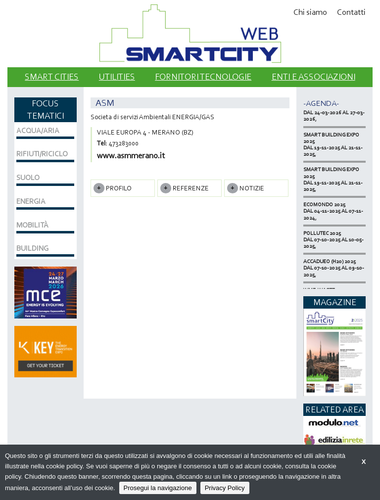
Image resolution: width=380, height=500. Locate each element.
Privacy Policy (225, 488)
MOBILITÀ (32, 225)
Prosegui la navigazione (158, 488)
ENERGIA (31, 201)
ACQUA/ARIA (37, 130)
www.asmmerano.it (131, 155)
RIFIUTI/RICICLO (42, 153)
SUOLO (28, 177)
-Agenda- (321, 103)
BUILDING (32, 248)
